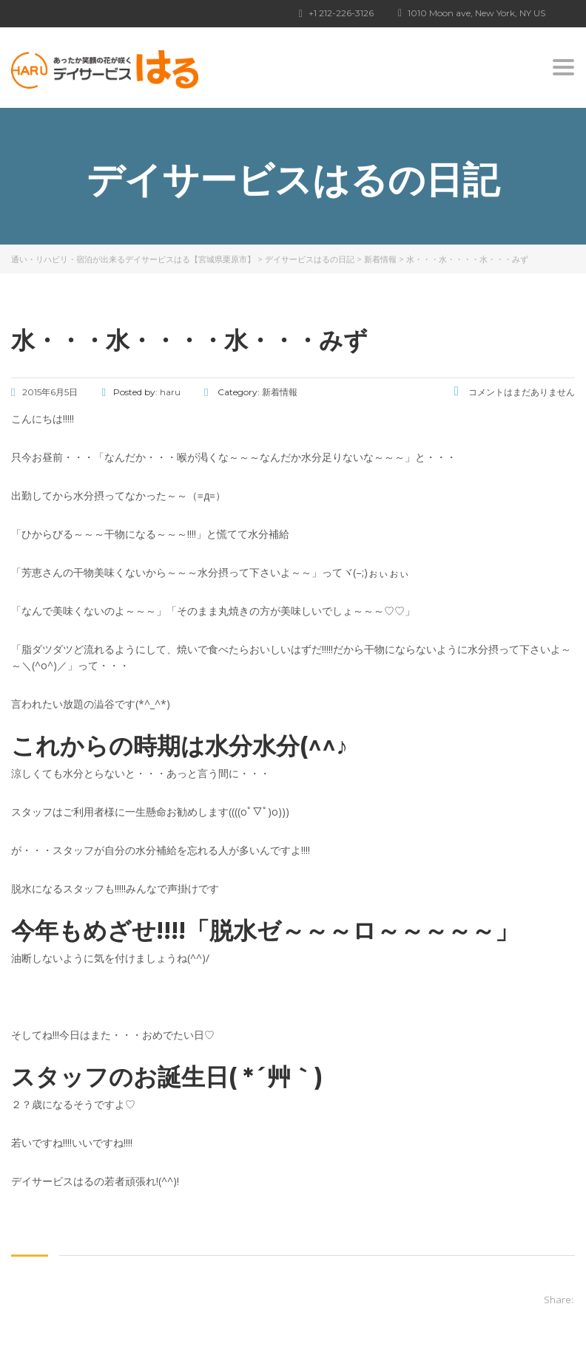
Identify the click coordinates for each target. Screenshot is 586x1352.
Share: (558, 1299)
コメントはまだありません (514, 391)
